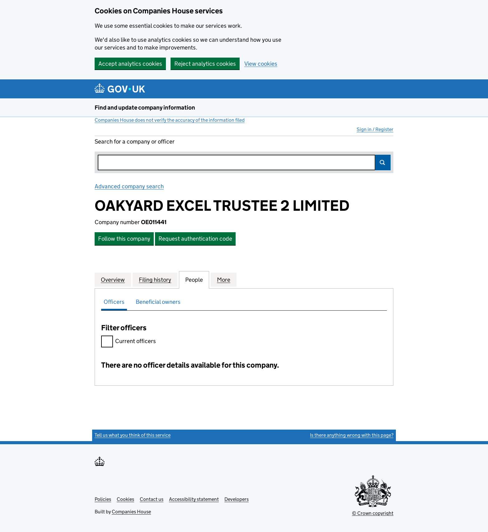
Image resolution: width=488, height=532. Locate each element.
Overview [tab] (113, 279)
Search (383, 162)
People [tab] (194, 279)
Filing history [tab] (155, 279)
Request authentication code (195, 238)
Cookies (125, 499)
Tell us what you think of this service (133, 435)
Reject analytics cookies (205, 63)
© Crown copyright (372, 513)
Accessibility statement (194, 499)
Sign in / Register (375, 129)
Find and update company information (145, 107)
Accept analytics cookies (130, 63)
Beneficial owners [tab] (158, 301)
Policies (103, 499)
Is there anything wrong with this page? (351, 435)
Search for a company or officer (135, 141)
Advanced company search (129, 186)
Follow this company (124, 238)
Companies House (131, 512)
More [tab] (223, 279)
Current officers (128, 341)
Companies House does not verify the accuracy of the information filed (170, 120)
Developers (236, 499)
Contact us (151, 499)
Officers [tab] (114, 301)
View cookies (260, 64)
